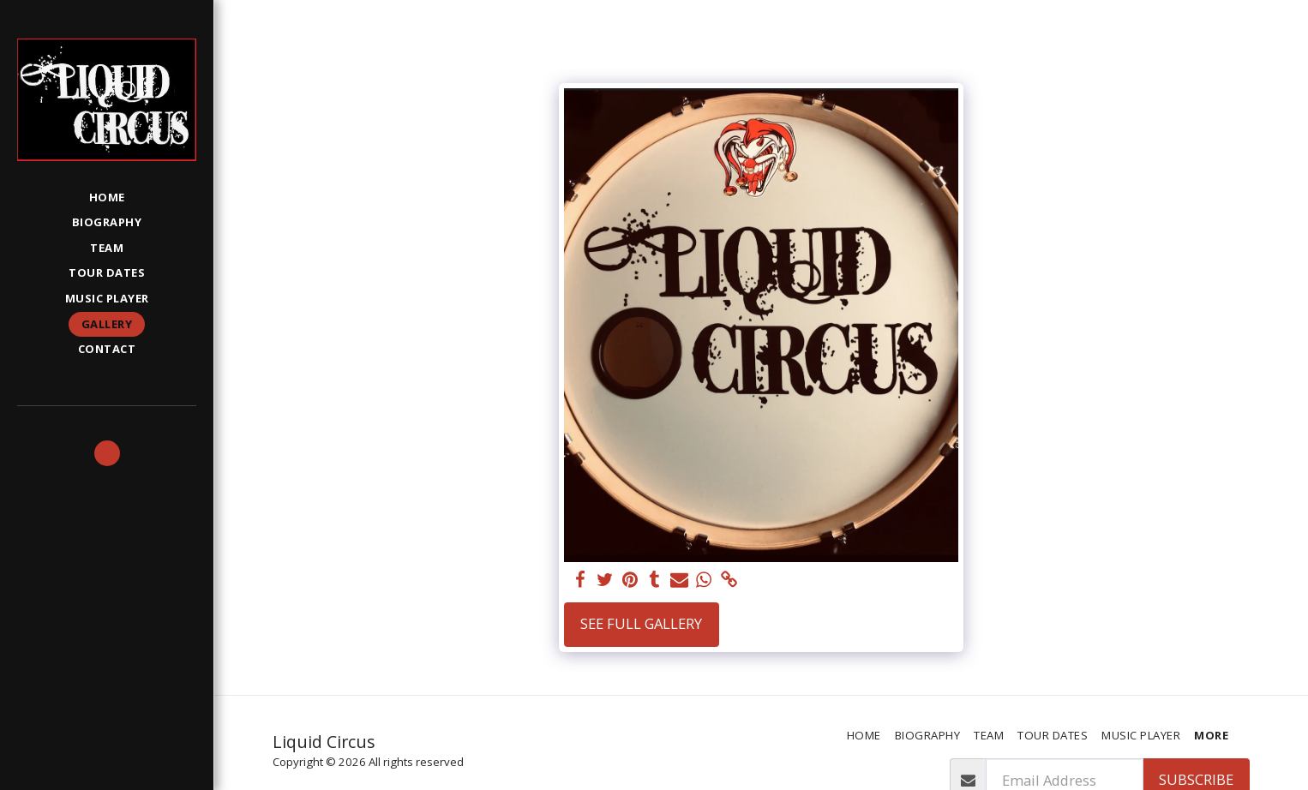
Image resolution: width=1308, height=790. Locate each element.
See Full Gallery (641, 623)
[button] (107, 453)
